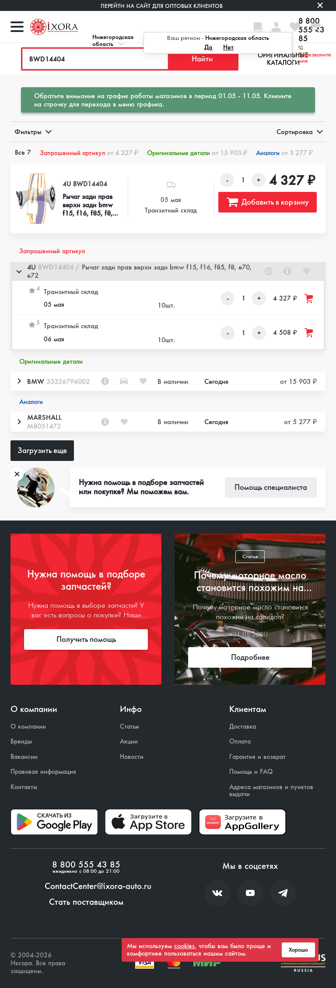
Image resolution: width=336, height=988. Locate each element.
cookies (184, 946)
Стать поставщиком (86, 902)
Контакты (23, 787)
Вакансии (24, 757)
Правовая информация (43, 772)
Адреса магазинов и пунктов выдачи (271, 790)
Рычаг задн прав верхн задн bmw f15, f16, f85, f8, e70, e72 (88, 205)
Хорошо (298, 950)
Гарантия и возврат (257, 757)
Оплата (240, 741)
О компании (28, 726)
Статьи (129, 726)
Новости (132, 757)
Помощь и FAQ (251, 772)
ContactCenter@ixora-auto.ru (98, 886)
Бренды (21, 741)
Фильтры (32, 131)
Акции (129, 741)
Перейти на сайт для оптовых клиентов (162, 6)
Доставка (242, 726)
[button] (168, 271)
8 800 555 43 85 (86, 864)
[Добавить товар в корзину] (309, 298)
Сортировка (299, 131)
